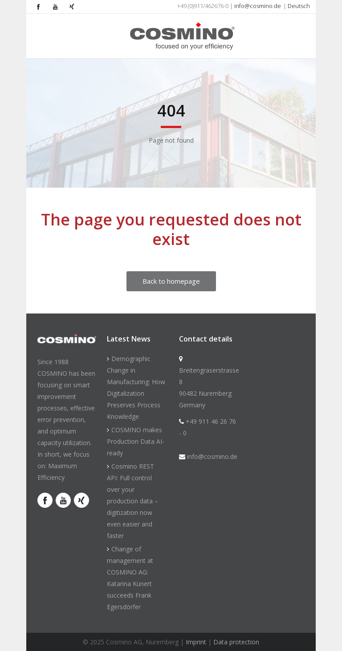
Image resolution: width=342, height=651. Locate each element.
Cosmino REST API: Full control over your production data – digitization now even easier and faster (132, 501)
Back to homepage (171, 281)
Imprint (196, 642)
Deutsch (299, 6)
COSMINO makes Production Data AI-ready (135, 441)
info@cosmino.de (257, 6)
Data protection (236, 642)
